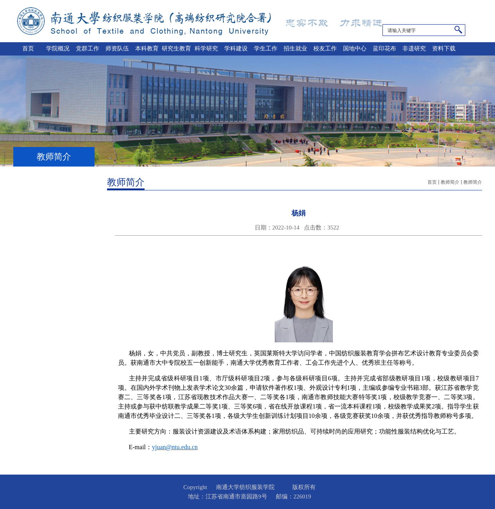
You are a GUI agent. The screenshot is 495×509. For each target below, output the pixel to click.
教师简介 (450, 182)
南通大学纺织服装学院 (203, 21)
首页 (432, 182)
